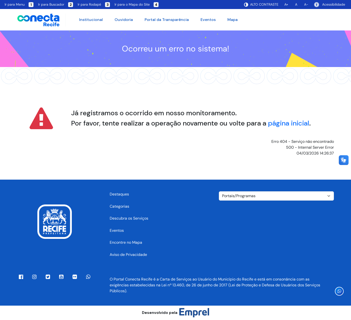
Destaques (119, 194)
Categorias (119, 206)
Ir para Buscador (55, 4)
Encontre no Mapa (126, 242)
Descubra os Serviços (129, 218)
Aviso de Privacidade (128, 254)
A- (306, 4)
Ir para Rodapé (94, 4)
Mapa (232, 19)
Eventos (208, 19)
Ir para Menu (19, 4)
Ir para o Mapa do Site (137, 4)
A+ (286, 4)
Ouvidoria (124, 19)
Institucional (91, 19)
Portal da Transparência (167, 19)
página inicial (288, 123)
